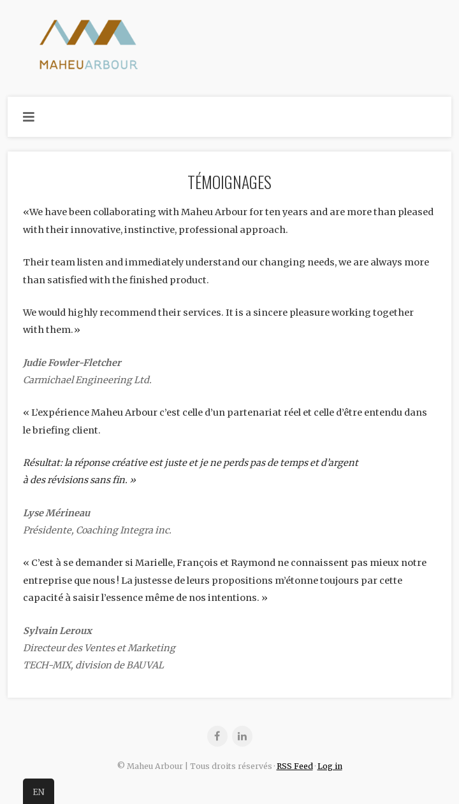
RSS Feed (295, 766)
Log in (329, 766)
